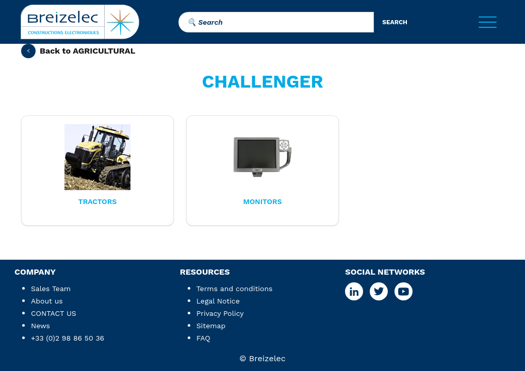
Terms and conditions (234, 288)
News (40, 326)
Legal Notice (218, 301)
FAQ (203, 338)
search (394, 22)
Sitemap (211, 326)
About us (47, 301)
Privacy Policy (220, 313)
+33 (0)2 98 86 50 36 (67, 338)
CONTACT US (53, 313)
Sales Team (51, 288)
